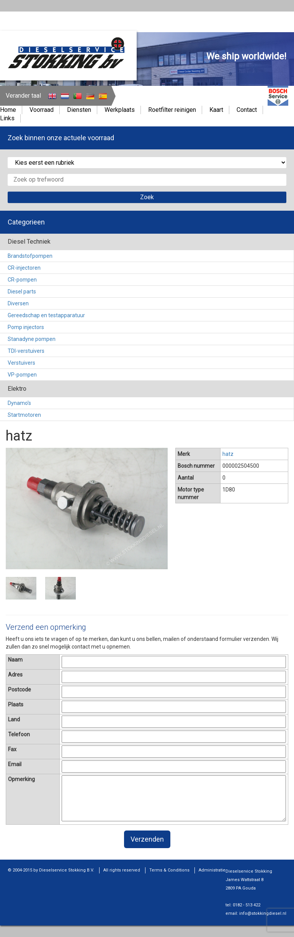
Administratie (212, 870)
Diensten (79, 109)
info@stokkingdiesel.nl (262, 913)
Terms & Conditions (169, 870)
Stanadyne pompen (32, 339)
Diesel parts (22, 291)
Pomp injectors (26, 327)
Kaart (216, 109)
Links (7, 118)
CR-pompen (22, 280)
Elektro (17, 388)
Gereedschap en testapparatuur (46, 315)
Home (8, 109)
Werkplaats (120, 109)
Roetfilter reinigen (172, 109)
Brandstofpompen (30, 256)
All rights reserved (121, 870)
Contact (247, 109)
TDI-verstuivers (26, 351)
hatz (228, 454)
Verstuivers (21, 363)
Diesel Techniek (29, 241)
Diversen (18, 303)
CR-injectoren (24, 268)
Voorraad (41, 109)
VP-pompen (22, 375)
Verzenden (147, 839)
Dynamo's (19, 403)
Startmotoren (24, 415)
